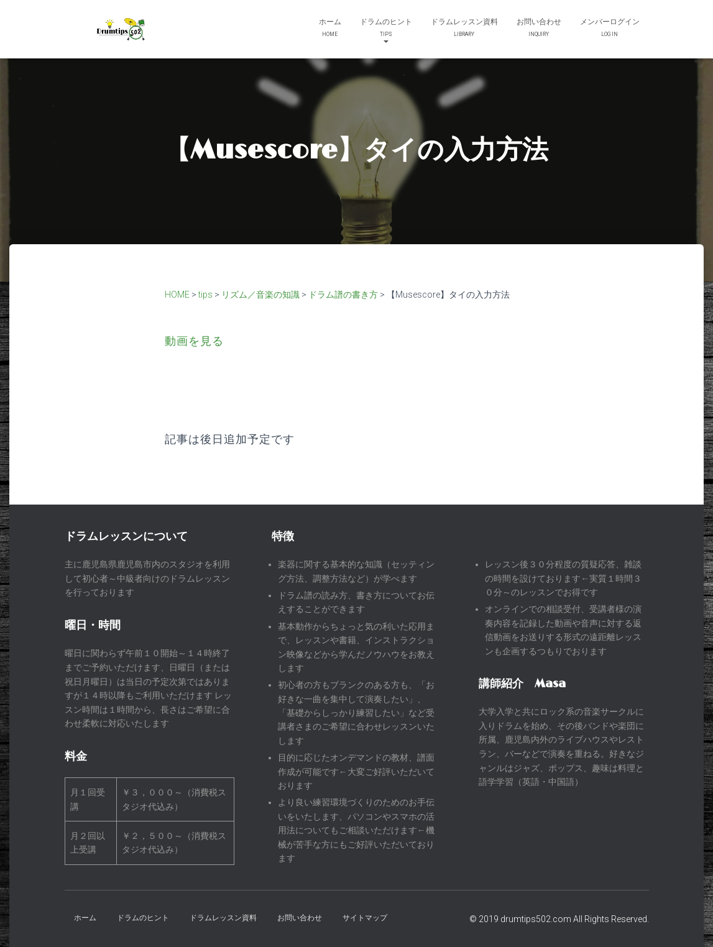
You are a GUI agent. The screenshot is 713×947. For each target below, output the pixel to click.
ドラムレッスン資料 (464, 28)
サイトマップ (365, 917)
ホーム (330, 28)
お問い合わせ (539, 28)
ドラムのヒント (386, 30)
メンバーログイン (610, 28)
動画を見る (194, 340)
